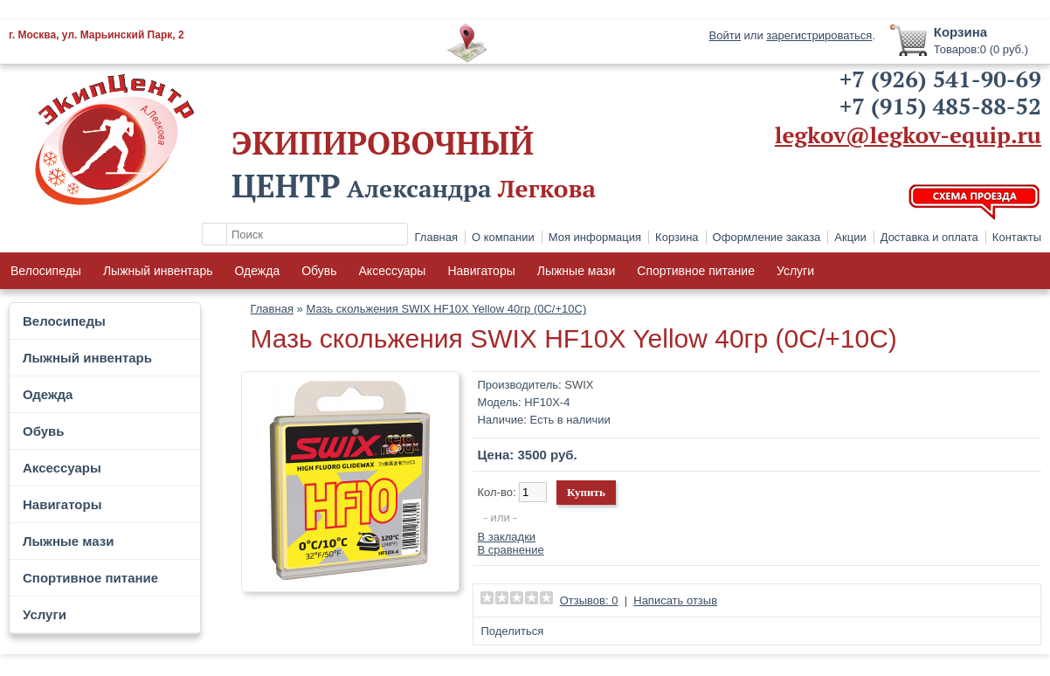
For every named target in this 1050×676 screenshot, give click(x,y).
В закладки (506, 536)
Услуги (795, 271)
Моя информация (595, 237)
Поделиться (511, 631)
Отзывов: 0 (589, 600)
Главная (436, 237)
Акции (850, 237)
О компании (503, 237)
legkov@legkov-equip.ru (908, 134)
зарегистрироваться (819, 35)
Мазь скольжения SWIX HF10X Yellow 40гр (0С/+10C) (446, 308)
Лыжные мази (576, 271)
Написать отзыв (675, 600)
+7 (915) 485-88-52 (940, 106)
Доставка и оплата (929, 237)
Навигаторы (481, 271)
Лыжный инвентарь (158, 271)
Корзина (677, 237)
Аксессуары (392, 271)
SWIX (578, 384)
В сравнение (510, 549)
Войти (725, 35)
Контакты (1016, 237)
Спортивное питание (696, 271)
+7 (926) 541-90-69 (940, 78)
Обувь (318, 271)
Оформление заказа (767, 237)
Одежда (257, 271)
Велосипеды (45, 271)
